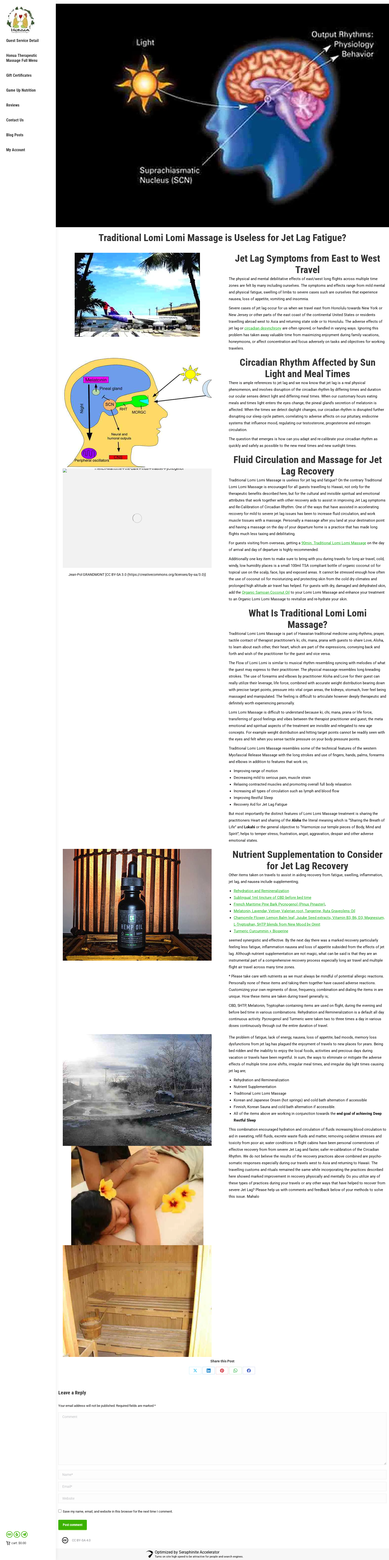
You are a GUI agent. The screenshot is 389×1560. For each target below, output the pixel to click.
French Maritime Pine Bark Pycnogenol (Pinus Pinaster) (279, 904)
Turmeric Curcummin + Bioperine (261, 931)
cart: (16, 1543)
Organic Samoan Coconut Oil (266, 592)
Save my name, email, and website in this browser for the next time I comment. (118, 1511)
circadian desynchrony (262, 328)
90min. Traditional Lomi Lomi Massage (333, 543)
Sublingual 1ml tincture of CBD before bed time (272, 897)
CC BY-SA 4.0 (81, 1540)
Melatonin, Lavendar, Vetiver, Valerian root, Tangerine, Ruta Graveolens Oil (294, 911)
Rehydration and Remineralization (261, 891)
